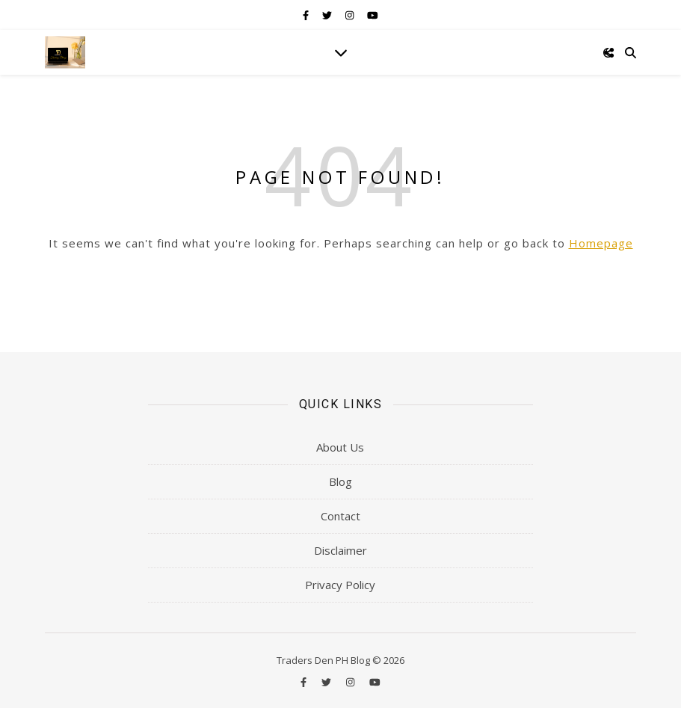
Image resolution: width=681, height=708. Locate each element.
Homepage (601, 243)
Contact (340, 515)
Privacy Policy (340, 584)
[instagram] (350, 15)
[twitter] (328, 15)
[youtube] (372, 15)
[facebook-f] (307, 15)
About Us (340, 447)
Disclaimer (340, 550)
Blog (340, 481)
